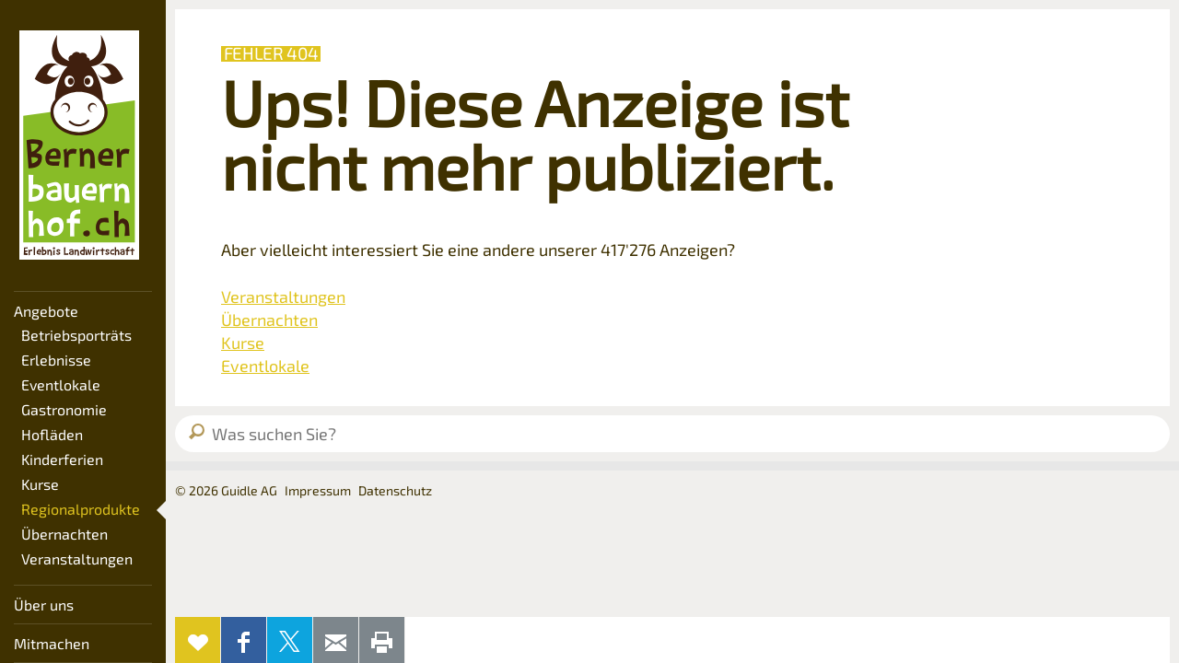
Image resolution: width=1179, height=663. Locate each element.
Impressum (318, 490)
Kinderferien (62, 459)
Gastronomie (64, 409)
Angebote (46, 311)
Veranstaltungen (77, 558)
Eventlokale (60, 384)
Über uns (44, 604)
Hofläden (52, 434)
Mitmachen (51, 643)
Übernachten (64, 533)
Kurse (40, 484)
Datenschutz (395, 490)
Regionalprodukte (80, 509)
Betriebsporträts (76, 334)
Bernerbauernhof (79, 145)
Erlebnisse (56, 359)
